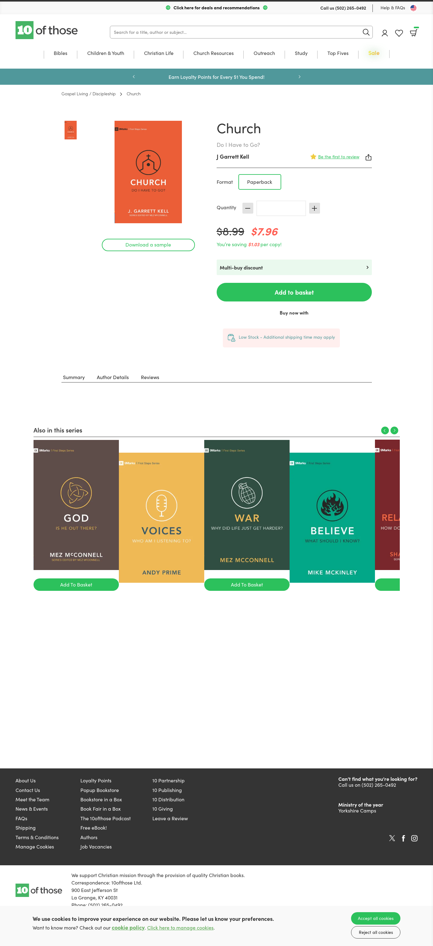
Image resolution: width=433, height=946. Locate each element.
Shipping (26, 827)
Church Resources (213, 53)
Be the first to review (338, 157)
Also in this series (58, 429)
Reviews (150, 377)
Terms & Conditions (37, 837)
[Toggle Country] (413, 8)
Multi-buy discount (241, 267)
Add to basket (294, 292)
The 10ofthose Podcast (105, 818)
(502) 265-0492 (350, 8)
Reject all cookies (376, 932)
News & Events (32, 808)
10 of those (47, 30)
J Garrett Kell (233, 156)
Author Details (113, 377)
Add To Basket (76, 584)
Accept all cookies (376, 918)
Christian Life (159, 53)
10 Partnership (168, 780)
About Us (26, 780)
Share (369, 157)
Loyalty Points (95, 780)
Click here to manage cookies (180, 927)
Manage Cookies (35, 846)
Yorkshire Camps (357, 810)
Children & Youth (105, 53)
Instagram (414, 838)
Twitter (392, 838)
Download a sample (148, 244)
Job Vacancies (96, 846)
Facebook (403, 838)
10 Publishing (167, 790)
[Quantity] (281, 208)
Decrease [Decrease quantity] (247, 208)
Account (385, 33)
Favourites (399, 33)
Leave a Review (170, 818)
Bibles (60, 53)
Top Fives (338, 53)
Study (301, 53)
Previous (134, 76)
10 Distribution (168, 799)
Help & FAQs (393, 8)
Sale (374, 53)
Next (299, 76)
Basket (415, 30)
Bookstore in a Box (101, 799)
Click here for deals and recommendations (217, 7)
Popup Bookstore (99, 790)
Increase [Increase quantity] (314, 208)
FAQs (21, 818)
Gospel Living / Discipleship (88, 93)
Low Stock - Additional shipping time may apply (287, 337)
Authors (88, 837)
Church (134, 93)
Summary (74, 377)
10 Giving (162, 808)
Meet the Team (32, 799)
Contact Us (28, 790)
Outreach (264, 53)
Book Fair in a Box (100, 808)
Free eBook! (93, 827)
